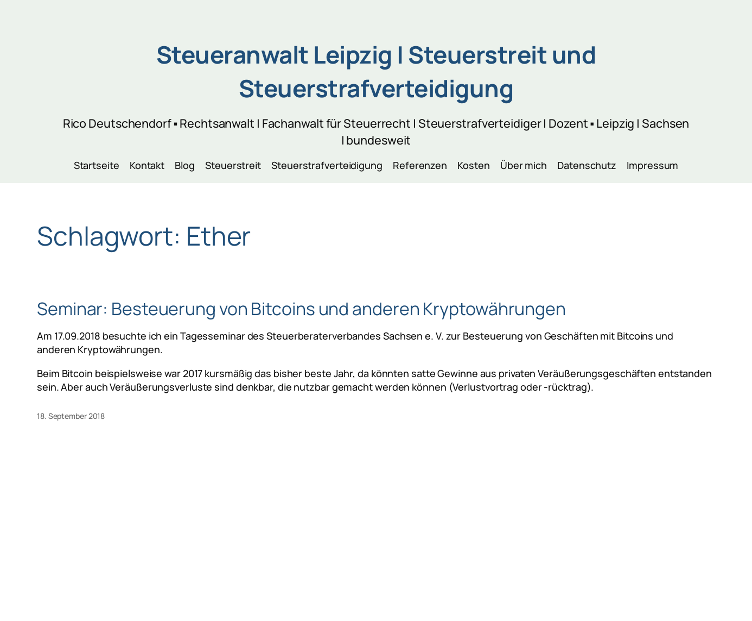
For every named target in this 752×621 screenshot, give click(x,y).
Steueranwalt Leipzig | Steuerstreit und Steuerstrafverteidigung (376, 71)
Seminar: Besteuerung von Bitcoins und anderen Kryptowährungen (301, 308)
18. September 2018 (71, 416)
